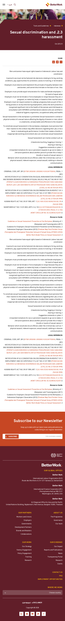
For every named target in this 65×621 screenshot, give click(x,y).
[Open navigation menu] (4, 4)
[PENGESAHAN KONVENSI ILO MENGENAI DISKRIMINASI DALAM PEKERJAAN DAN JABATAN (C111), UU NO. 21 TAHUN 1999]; (34, 196)
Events (59, 564)
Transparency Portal (54, 557)
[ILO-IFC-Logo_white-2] (56, 455)
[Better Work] (52, 465)
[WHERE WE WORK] (32, 592)
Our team (58, 523)
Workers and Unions (23, 517)
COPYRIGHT (26, 603)
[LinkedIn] (21, 614)
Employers (27, 520)
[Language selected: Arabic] (9, 4)
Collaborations (26, 534)
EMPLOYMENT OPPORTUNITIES (50, 579)
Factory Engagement (24, 550)
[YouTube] (33, 614)
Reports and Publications (53, 550)
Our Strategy (26, 546)
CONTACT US (57, 572)
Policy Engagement (24, 553)
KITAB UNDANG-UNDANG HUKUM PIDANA (39, 172)
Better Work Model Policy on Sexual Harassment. (43, 235)
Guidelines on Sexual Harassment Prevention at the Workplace (30, 221)
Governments (26, 523)
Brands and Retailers (24, 530)
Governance (58, 520)
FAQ (60, 576)
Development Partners (23, 527)
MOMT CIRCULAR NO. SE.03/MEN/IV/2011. (45, 213)
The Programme (56, 517)
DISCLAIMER (37, 603)
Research (59, 560)
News (60, 553)
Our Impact (58, 546)
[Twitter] (38, 614)
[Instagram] (27, 614)
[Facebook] (44, 614)
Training (28, 557)
